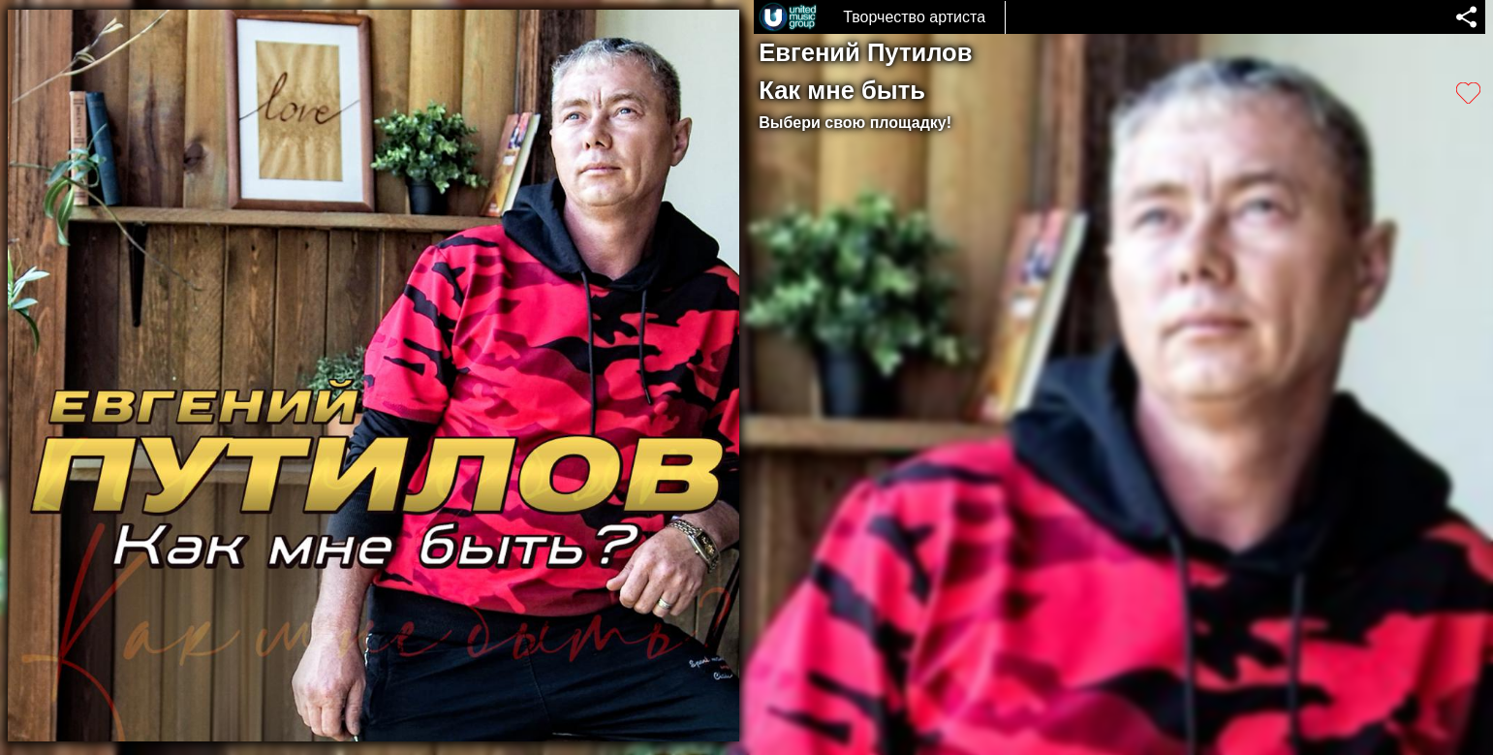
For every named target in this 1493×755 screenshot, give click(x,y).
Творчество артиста (914, 17)
